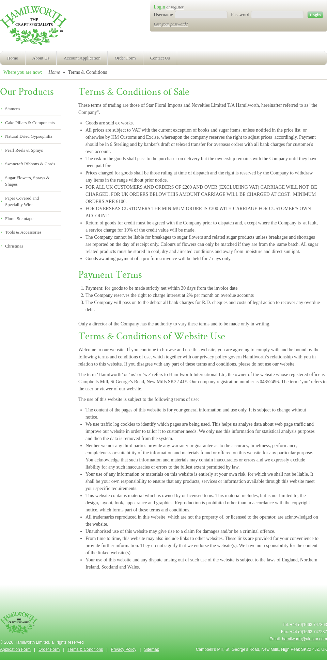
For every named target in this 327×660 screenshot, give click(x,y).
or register (175, 7)
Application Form (15, 649)
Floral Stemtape (19, 218)
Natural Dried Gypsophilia (28, 136)
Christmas (14, 246)
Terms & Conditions (85, 649)
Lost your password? (171, 24)
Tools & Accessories (23, 232)
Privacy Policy (123, 649)
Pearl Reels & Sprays (24, 150)
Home (12, 58)
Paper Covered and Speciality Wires (22, 201)
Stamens (12, 108)
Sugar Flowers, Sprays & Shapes (27, 181)
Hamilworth (33, 27)
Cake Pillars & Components (30, 122)
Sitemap (151, 649)
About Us (40, 58)
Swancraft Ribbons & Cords (30, 163)
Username (163, 14)
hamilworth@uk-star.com (304, 639)
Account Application (82, 58)
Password (240, 14)
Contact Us (160, 58)
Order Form (125, 58)
